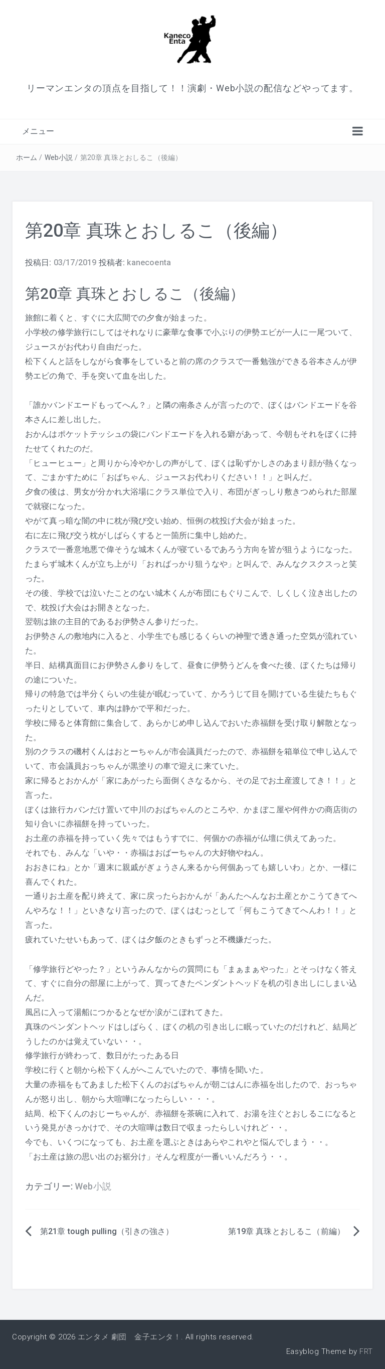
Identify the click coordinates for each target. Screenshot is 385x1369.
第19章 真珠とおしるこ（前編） (286, 1231)
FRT (366, 1351)
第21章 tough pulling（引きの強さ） (106, 1231)
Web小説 (59, 157)
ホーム (26, 157)
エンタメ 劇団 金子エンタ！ (129, 1336)
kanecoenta (149, 262)
